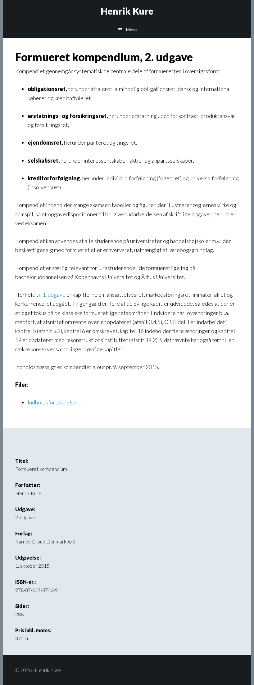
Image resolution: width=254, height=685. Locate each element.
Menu (131, 29)
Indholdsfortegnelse (52, 402)
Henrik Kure (127, 10)
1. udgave (54, 294)
